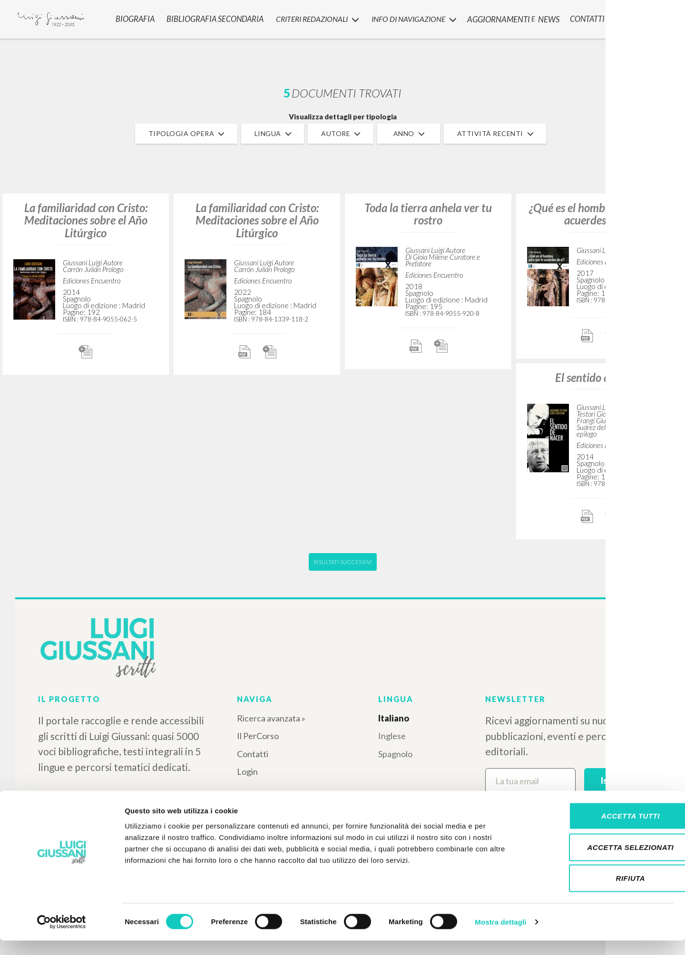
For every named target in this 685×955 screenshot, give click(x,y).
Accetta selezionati (605, 862)
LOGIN (662, 16)
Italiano (393, 718)
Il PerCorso (258, 736)
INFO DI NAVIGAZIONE (413, 17)
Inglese (392, 736)
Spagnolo (395, 754)
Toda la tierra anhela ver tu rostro (428, 214)
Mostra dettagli (500, 936)
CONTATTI (584, 17)
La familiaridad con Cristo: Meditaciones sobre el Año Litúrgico (85, 220)
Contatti (252, 754)
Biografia (133, 17)
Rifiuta (605, 892)
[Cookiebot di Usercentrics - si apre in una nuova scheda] (61, 936)
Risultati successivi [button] (342, 561)
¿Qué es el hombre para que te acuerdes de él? (599, 214)
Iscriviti (616, 780)
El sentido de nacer (599, 377)
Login (247, 771)
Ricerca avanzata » (271, 718)
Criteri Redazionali (313, 17)
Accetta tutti (605, 830)
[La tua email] (530, 781)
